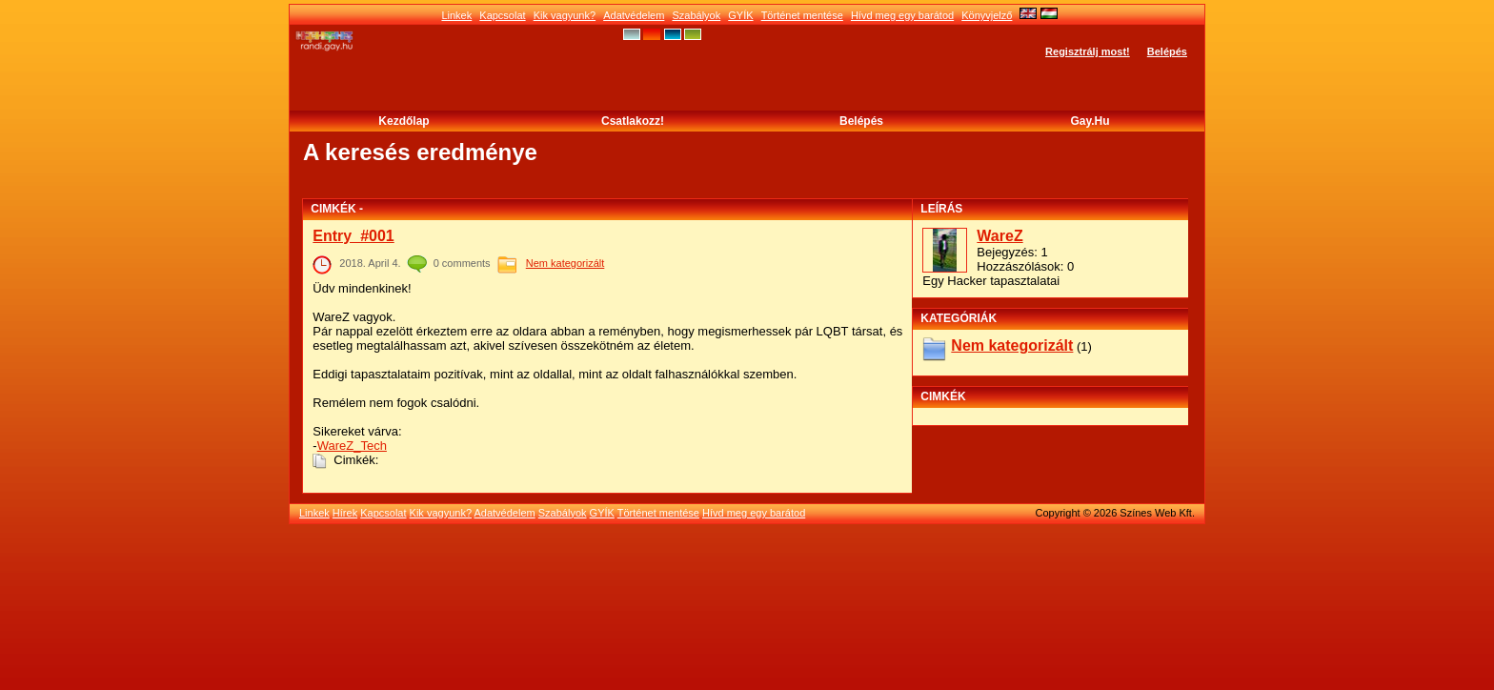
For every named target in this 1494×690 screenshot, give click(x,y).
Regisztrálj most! (1087, 51)
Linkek (456, 15)
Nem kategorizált (565, 263)
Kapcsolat (502, 15)
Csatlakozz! (632, 121)
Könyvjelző (986, 15)
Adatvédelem (633, 15)
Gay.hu (1089, 121)
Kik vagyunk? (565, 15)
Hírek (345, 512)
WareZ (999, 236)
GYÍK (740, 15)
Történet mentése (802, 15)
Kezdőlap (403, 121)
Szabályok (696, 15)
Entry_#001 (353, 236)
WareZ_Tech (352, 445)
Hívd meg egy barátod (902, 15)
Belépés (1167, 51)
